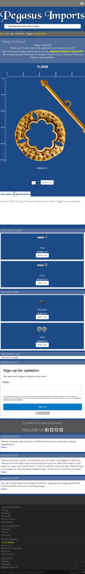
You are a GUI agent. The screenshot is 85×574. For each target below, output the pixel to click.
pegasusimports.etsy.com (66, 51)
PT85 (42, 337)
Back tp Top (78, 572)
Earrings (10, 33)
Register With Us (9, 567)
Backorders (6, 521)
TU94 (42, 248)
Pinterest (5, 535)
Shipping (5, 513)
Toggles (29, 33)
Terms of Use (7, 554)
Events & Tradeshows (11, 548)
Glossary (5, 561)
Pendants (19, 33)
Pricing (4, 510)
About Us (5, 551)
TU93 (42, 275)
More (4, 447)
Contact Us (6, 545)
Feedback (6, 564)
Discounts (6, 516)
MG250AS (42, 309)
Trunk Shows (7, 542)
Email (6, 382)
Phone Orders (8, 519)
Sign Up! (43, 407)
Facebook (6, 529)
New (2, 33)
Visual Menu (41, 33)
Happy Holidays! (13, 41)
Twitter (4, 532)
